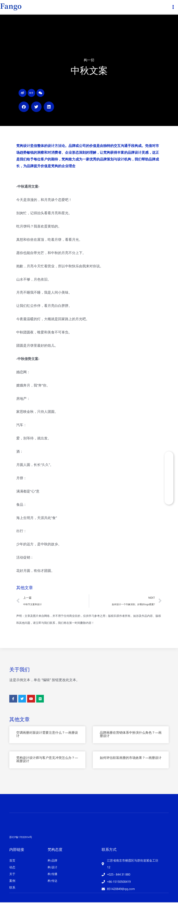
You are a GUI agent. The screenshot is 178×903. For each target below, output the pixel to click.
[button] (24, 107)
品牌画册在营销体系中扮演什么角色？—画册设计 (131, 735)
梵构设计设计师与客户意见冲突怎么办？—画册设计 (47, 760)
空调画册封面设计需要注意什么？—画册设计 (47, 735)
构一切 (89, 60)
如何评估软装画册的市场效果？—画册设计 (131, 758)
